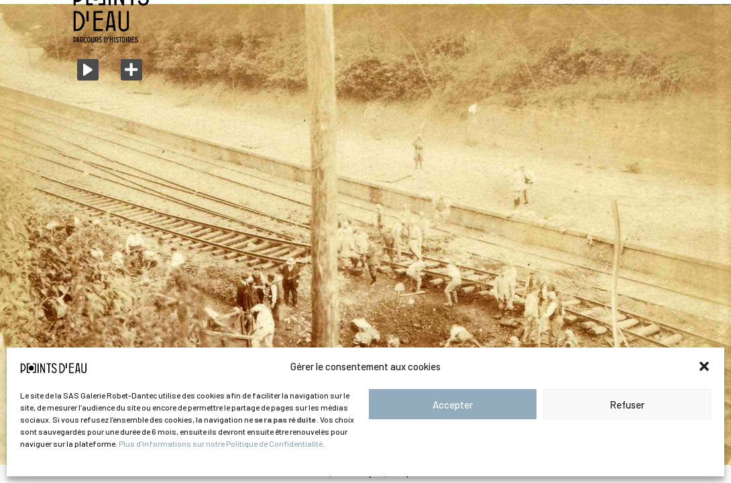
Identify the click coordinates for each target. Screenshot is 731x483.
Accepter (453, 404)
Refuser (627, 404)
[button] (704, 366)
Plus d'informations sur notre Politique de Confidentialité (221, 443)
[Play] (88, 69)
